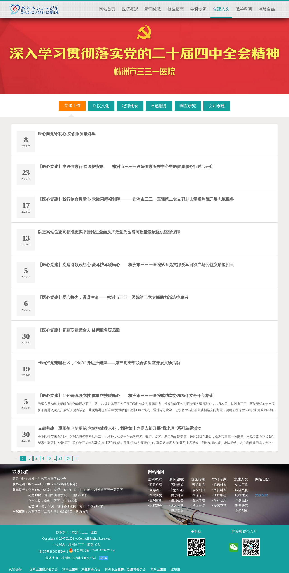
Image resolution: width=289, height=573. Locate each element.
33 (60, 458)
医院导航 (198, 500)
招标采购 (177, 511)
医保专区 (198, 495)
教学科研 (244, 9)
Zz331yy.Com (75, 538)
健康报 (175, 569)
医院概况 (130, 9)
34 (69, 458)
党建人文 (221, 9)
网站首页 (107, 9)
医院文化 (241, 490)
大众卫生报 (158, 569)
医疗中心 (220, 495)
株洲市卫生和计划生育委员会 (125, 569)
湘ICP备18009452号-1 (53, 551)
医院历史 (155, 495)
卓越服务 (241, 500)
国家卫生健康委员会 (43, 569)
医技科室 (220, 490)
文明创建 (241, 511)
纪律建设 (241, 495)
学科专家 (198, 9)
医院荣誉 (155, 505)
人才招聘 (177, 505)
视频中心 (177, 490)
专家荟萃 (220, 505)
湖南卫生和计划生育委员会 (81, 569)
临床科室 (220, 485)
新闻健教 (153, 9)
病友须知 (198, 490)
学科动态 (220, 500)
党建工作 (241, 485)
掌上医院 (198, 505)
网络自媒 (267, 9)
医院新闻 (177, 485)
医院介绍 (155, 485)
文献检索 (261, 495)
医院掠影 (155, 500)
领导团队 (155, 490)
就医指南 (176, 9)
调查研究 (241, 505)
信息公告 (177, 500)
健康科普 (177, 495)
